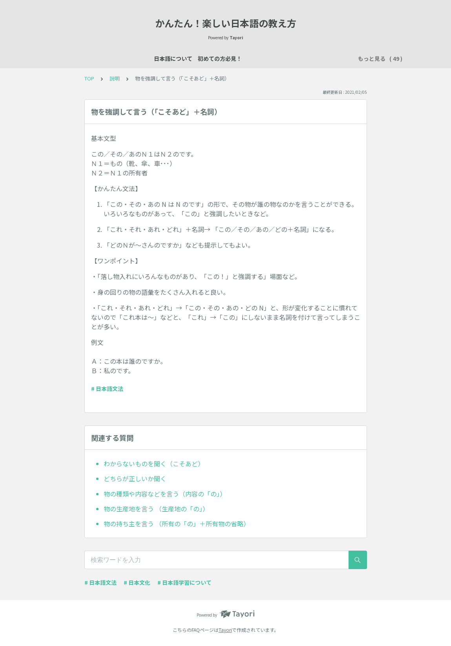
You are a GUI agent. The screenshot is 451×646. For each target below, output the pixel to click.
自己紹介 (228, 58)
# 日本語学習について (184, 582)
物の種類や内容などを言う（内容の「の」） (165, 493)
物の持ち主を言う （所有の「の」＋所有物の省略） (177, 523)
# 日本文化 (137, 582)
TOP (89, 78)
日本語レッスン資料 (181, 58)
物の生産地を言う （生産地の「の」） (156, 508)
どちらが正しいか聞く (135, 478)
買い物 (329, 58)
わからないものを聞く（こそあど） (154, 463)
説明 (255, 58)
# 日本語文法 (107, 388)
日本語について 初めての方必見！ (102, 58)
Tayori (225, 629)
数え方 (302, 58)
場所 (277, 58)
